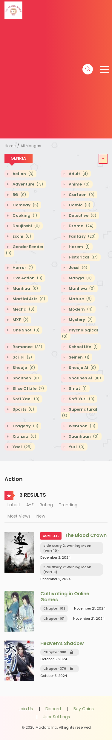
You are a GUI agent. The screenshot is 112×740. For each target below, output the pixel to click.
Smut (77, 388)
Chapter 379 (58, 668)
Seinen (78, 357)
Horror (22, 267)
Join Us (26, 709)
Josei (77, 267)
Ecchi (21, 236)
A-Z (30, 505)
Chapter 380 (58, 652)
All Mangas (31, 145)
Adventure (27, 184)
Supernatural (79, 412)
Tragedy (25, 426)
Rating (46, 505)
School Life (83, 347)
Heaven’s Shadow (62, 643)
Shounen (25, 378)
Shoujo (23, 367)
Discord (53, 709)
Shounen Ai (84, 378)
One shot (25, 330)
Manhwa (81, 288)
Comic (79, 205)
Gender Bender (25, 250)
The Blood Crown (86, 535)
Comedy (25, 205)
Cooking (24, 215)
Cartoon (81, 194)
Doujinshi (26, 226)
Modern (80, 309)
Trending (68, 505)
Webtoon (81, 426)
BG (19, 194)
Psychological (80, 333)
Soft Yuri (81, 399)
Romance (27, 347)
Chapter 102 (54, 608)
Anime (79, 184)
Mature (80, 299)
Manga (80, 278)
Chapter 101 (54, 618)
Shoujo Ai (82, 367)
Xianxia (24, 436)
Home (10, 145)
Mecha (23, 309)
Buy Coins (83, 709)
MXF (20, 320)
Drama (80, 226)
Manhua (25, 288)
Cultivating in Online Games (64, 596)
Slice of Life (28, 388)
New (40, 516)
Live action (27, 278)
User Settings (56, 717)
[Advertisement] (56, 79)
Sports (23, 409)
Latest (13, 505)
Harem (79, 247)
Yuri (76, 447)
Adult (78, 174)
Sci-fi (22, 357)
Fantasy (82, 236)
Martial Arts (28, 299)
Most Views (18, 516)
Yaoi (22, 447)
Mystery (80, 320)
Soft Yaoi (25, 399)
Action (22, 174)
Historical (83, 257)
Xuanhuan (83, 436)
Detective (82, 215)
